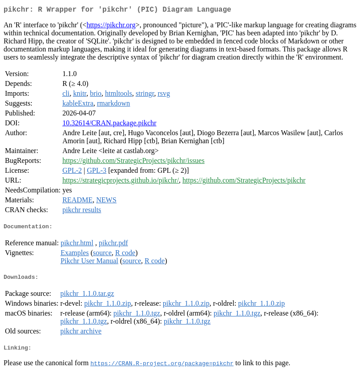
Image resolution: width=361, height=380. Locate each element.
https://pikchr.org (110, 26)
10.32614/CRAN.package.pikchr (109, 124)
